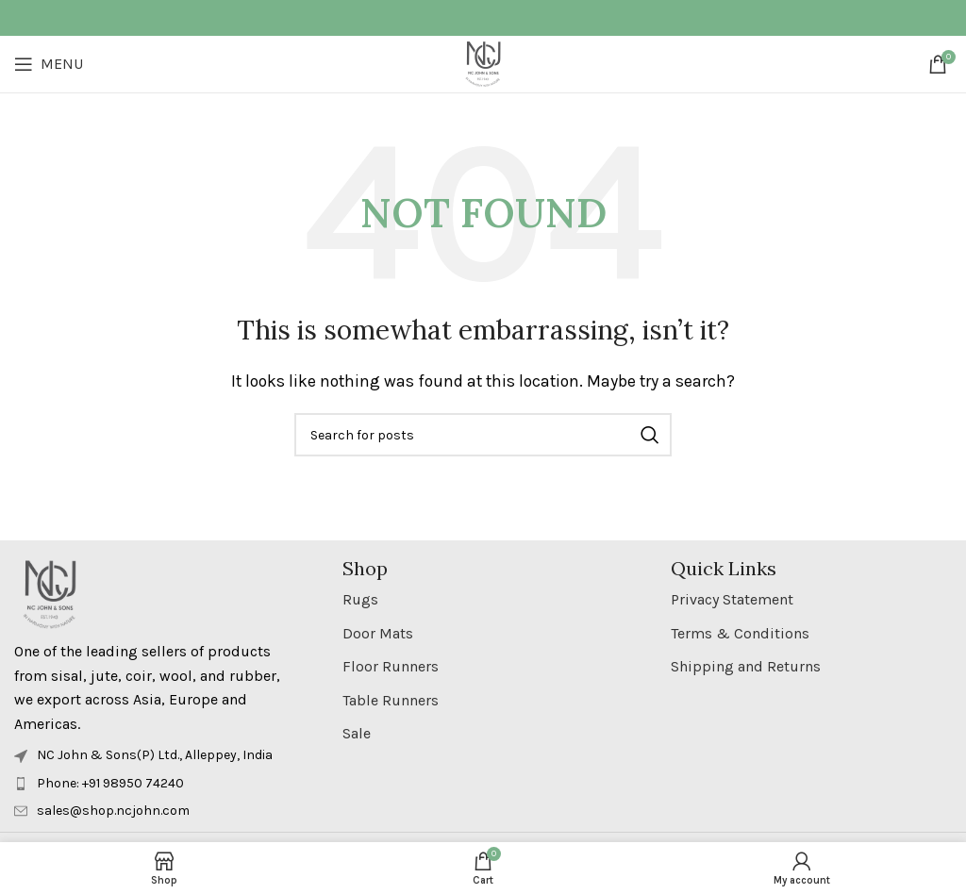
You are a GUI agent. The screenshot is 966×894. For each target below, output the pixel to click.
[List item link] (154, 783)
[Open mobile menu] (48, 64)
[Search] (483, 434)
